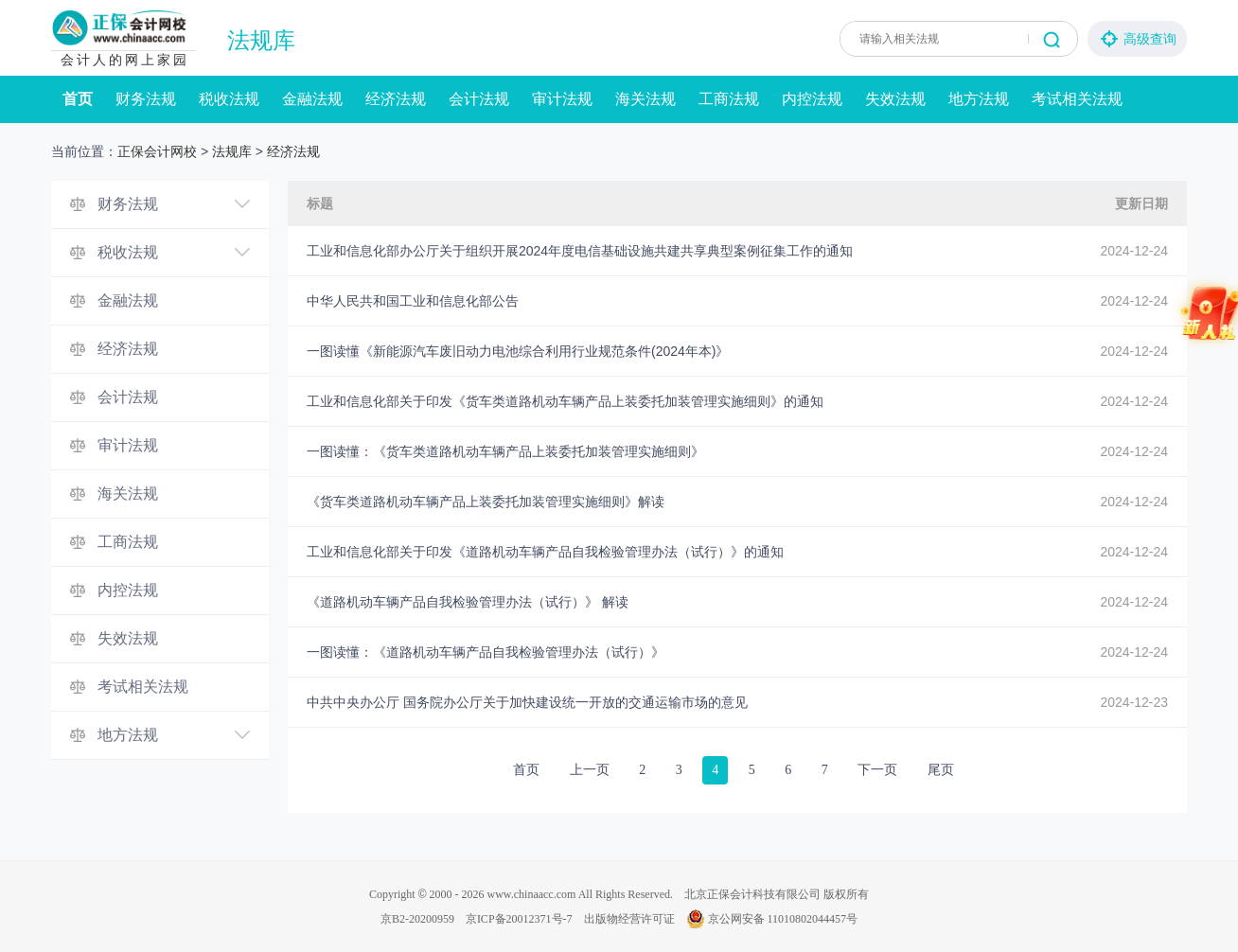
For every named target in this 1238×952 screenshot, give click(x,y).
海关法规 (645, 99)
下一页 (877, 770)
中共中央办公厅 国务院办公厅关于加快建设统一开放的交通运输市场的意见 (527, 702)
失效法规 (895, 99)
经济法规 (395, 99)
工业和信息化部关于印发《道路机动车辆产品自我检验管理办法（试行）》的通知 (545, 551)
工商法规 (729, 99)
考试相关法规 (1077, 99)
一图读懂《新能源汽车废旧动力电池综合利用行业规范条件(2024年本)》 (518, 351)
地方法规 (978, 99)
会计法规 (479, 99)
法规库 (261, 40)
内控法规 (812, 99)
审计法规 (562, 99)
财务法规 (145, 99)
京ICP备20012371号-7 (519, 919)
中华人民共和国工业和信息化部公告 (413, 301)
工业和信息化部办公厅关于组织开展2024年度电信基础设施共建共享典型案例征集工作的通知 (580, 250)
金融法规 (312, 99)
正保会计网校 (157, 151)
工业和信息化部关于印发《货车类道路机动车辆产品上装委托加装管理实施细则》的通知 (565, 401)
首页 (77, 99)
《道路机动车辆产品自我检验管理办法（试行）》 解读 (467, 601)
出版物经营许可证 (629, 919)
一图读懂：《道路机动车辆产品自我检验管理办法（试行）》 (485, 652)
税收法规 (229, 99)
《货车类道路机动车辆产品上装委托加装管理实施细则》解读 (485, 501)
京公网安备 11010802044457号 (772, 919)
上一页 (590, 770)
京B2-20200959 (417, 919)
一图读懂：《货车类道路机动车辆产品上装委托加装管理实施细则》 (505, 451)
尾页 (941, 770)
